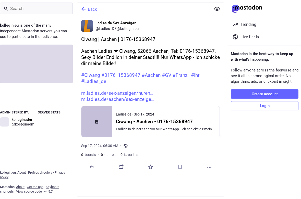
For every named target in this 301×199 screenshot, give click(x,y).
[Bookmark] (180, 167)
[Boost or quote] (121, 167)
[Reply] (92, 167)
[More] (209, 168)
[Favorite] (151, 167)
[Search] (36, 8)
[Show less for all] (217, 9)
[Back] (143, 9)
